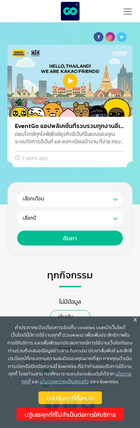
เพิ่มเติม (65, 316)
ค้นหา (70, 238)
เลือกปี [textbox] (29, 218)
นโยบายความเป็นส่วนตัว (64, 384)
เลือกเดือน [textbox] (33, 199)
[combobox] (70, 199)
